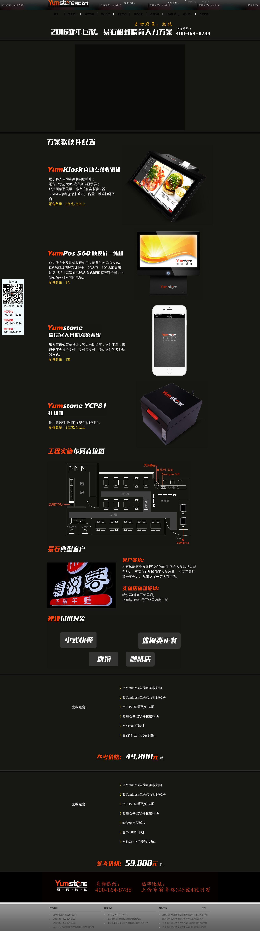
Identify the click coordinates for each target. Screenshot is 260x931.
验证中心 (187, 14)
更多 (204, 908)
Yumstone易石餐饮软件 (83, 5)
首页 (56, 14)
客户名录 (138, 14)
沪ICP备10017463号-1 (118, 915)
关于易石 (72, 14)
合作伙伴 (154, 14)
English (205, 1)
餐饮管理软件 (134, 923)
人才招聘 (204, 14)
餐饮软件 (124, 923)
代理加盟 (171, 14)
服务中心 (122, 14)
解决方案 (89, 14)
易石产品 (105, 14)
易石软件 (145, 923)
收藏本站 (192, 1)
